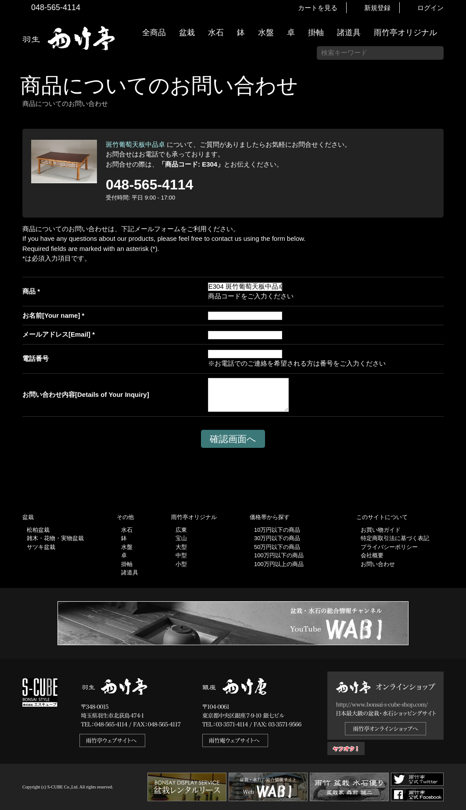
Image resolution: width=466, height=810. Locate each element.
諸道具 (349, 32)
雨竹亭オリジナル (405, 32)
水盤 (266, 32)
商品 (29, 291)
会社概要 (372, 555)
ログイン (430, 7)
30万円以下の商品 (277, 538)
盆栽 (187, 32)
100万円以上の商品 (279, 564)
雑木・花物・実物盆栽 (55, 538)
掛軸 (316, 32)
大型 (181, 547)
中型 (181, 555)
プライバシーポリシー (389, 547)
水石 (216, 32)
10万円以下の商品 (277, 530)
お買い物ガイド (455, 224)
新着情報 (455, 154)
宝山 (181, 538)
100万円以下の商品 (279, 555)
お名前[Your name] (51, 315)
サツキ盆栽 (41, 547)
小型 (181, 564)
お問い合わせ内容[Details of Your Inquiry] (85, 394)
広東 (181, 530)
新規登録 (377, 7)
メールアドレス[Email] (56, 334)
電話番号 (35, 358)
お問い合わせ (378, 564)
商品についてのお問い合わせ (159, 85)
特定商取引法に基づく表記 (395, 538)
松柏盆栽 (38, 530)
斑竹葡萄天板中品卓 (135, 144)
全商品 (154, 32)
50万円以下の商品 (277, 547)
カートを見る (317, 7)
